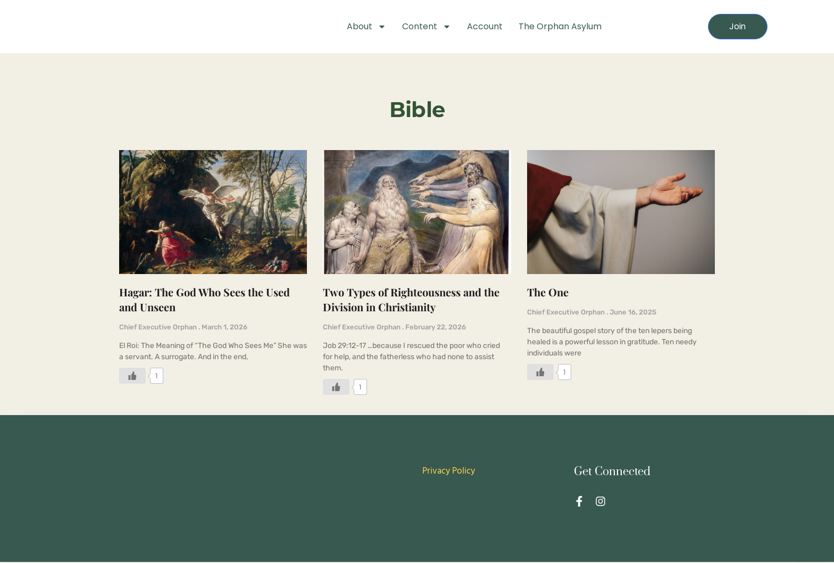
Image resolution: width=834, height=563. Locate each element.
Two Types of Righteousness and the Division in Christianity (411, 301)
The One (548, 293)
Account (485, 26)
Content (426, 27)
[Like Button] (132, 377)
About (366, 27)
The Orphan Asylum (560, 26)
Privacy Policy (448, 472)
